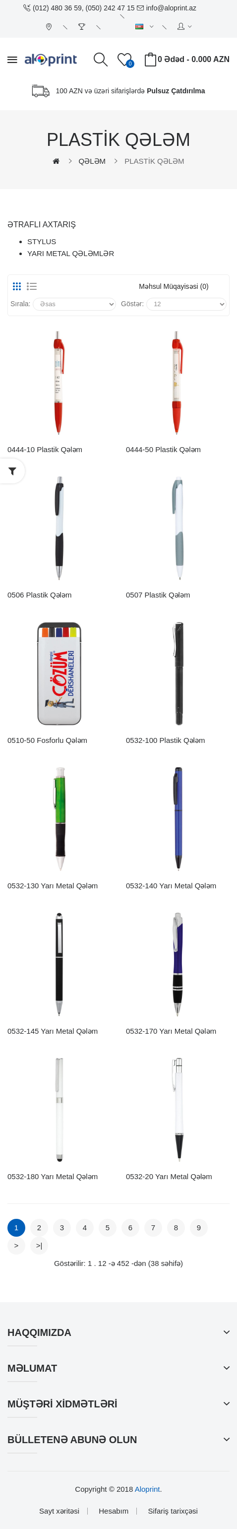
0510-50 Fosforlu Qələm (47, 740)
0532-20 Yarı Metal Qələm (169, 1176)
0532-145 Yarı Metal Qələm (52, 1031)
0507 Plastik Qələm (158, 595)
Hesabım (113, 1511)
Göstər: (132, 304)
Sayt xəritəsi (59, 1511)
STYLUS (41, 241)
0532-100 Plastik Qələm (165, 740)
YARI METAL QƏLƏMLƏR (70, 253)
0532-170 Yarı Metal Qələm (171, 1031)
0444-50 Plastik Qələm (163, 449)
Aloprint (147, 1489)
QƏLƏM (92, 161)
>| (39, 1245)
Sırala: (20, 304)
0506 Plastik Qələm (39, 595)
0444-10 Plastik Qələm (44, 449)
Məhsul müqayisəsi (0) (173, 286)
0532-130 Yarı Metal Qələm (52, 885)
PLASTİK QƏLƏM (154, 161)
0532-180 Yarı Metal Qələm (52, 1176)
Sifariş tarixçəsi (173, 1511)
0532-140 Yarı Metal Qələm (171, 885)
